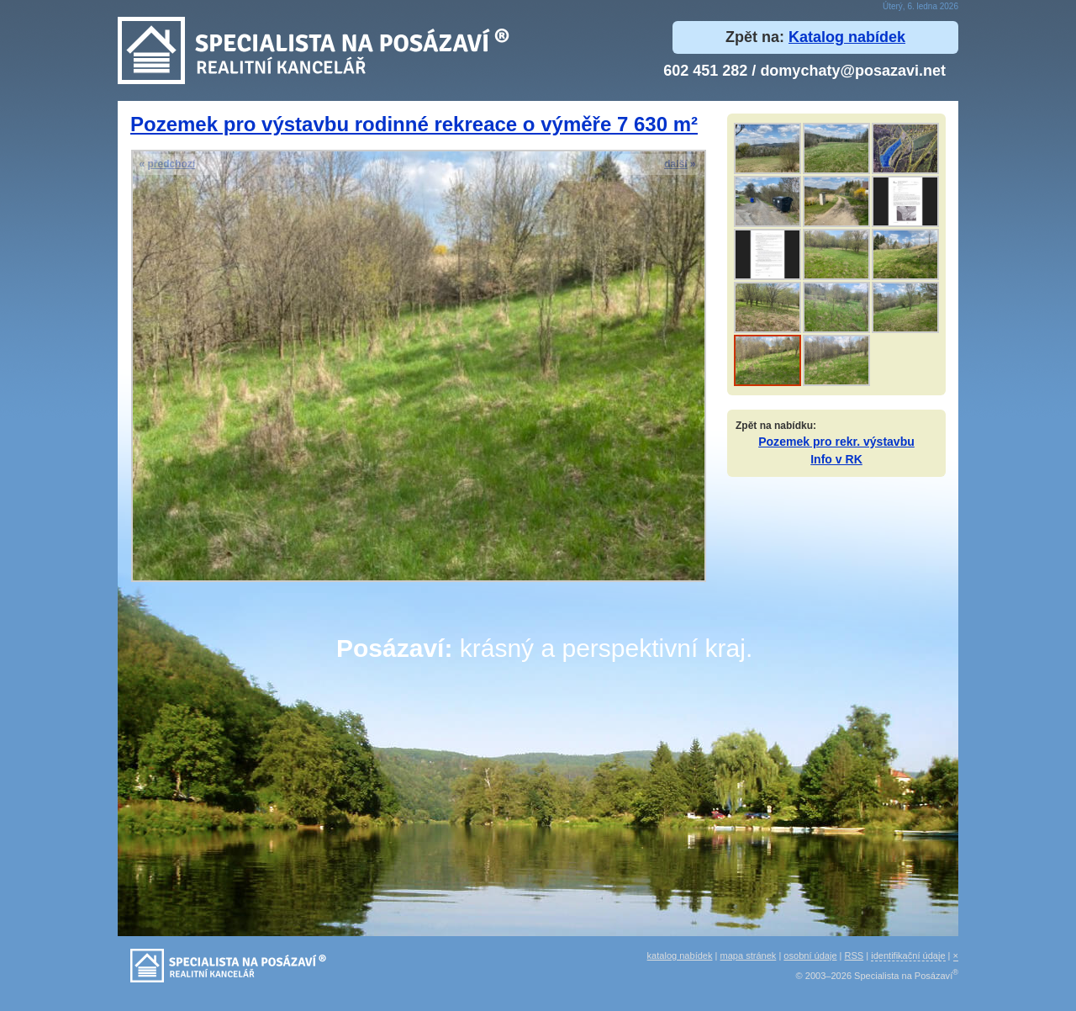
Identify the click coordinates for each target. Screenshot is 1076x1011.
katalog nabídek (680, 955)
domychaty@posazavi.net (853, 70)
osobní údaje (809, 955)
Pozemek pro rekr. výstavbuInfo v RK (836, 450)
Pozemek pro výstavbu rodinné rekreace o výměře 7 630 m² (414, 124)
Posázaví (390, 648)
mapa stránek (748, 955)
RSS (854, 955)
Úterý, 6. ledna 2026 (920, 6)
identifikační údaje (908, 955)
